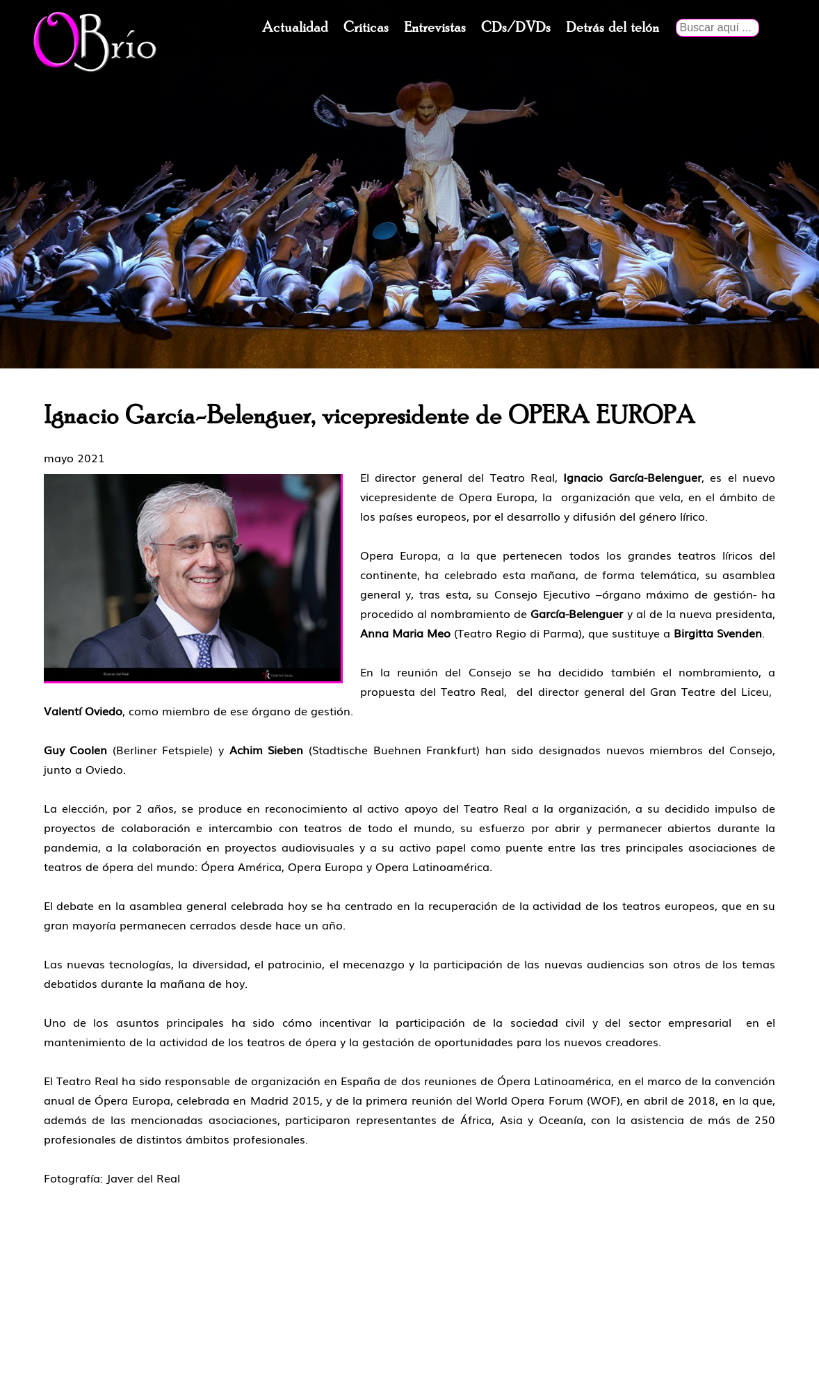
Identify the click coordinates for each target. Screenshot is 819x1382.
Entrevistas (435, 27)
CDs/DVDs (516, 27)
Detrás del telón (612, 27)
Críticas (366, 27)
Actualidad (295, 27)
